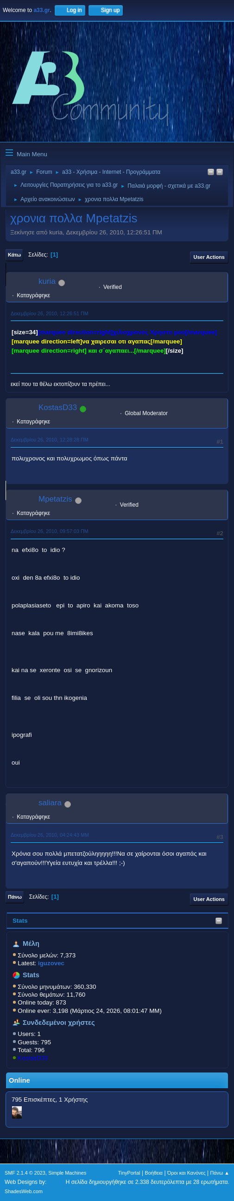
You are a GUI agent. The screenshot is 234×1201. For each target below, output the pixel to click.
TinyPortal (129, 1173)
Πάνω (15, 897)
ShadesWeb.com (24, 1191)
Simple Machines (67, 1173)
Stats (20, 920)
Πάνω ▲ (220, 1173)
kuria (47, 281)
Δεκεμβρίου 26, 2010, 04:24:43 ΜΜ (50, 835)
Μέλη (31, 943)
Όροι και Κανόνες (186, 1173)
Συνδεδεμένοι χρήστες (59, 1022)
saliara (50, 802)
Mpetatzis (55, 499)
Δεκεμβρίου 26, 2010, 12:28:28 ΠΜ (50, 439)
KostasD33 (33, 1057)
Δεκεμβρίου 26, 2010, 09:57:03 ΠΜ (50, 531)
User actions (209, 257)
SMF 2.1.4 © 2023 (25, 1173)
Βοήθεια (154, 1173)
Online (19, 1080)
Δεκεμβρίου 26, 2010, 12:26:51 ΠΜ (50, 313)
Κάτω (14, 254)
